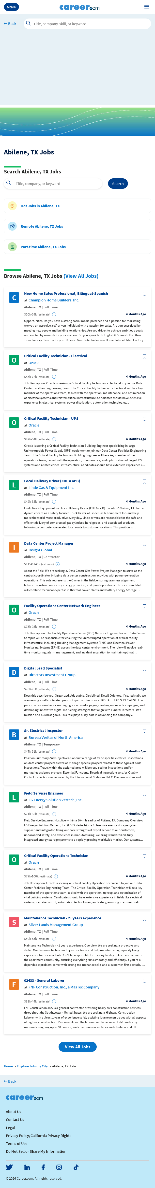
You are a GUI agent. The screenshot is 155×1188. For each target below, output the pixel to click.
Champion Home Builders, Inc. (54, 300)
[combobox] (53, 183)
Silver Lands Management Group (56, 924)
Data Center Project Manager (49, 543)
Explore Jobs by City (32, 1066)
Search (118, 183)
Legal (10, 1127)
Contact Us (15, 1119)
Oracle (34, 362)
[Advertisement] (77, 70)
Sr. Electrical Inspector (43, 730)
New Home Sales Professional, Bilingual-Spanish (66, 293)
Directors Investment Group (52, 674)
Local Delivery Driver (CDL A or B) (52, 481)
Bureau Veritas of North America (56, 737)
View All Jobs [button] (77, 1047)
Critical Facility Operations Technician (56, 855)
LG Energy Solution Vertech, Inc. (55, 800)
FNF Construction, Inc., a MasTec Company (64, 987)
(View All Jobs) (81, 275)
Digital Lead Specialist (43, 668)
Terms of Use (16, 1143)
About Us (13, 1111)
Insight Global (40, 550)
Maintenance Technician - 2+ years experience (62, 918)
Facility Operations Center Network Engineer (62, 605)
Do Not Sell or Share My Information (36, 1151)
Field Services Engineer (43, 793)
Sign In (11, 7)
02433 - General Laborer (44, 980)
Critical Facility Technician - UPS (51, 418)
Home (8, 1066)
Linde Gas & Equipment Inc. (51, 487)
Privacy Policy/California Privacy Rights (38, 1135)
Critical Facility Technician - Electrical (55, 355)
